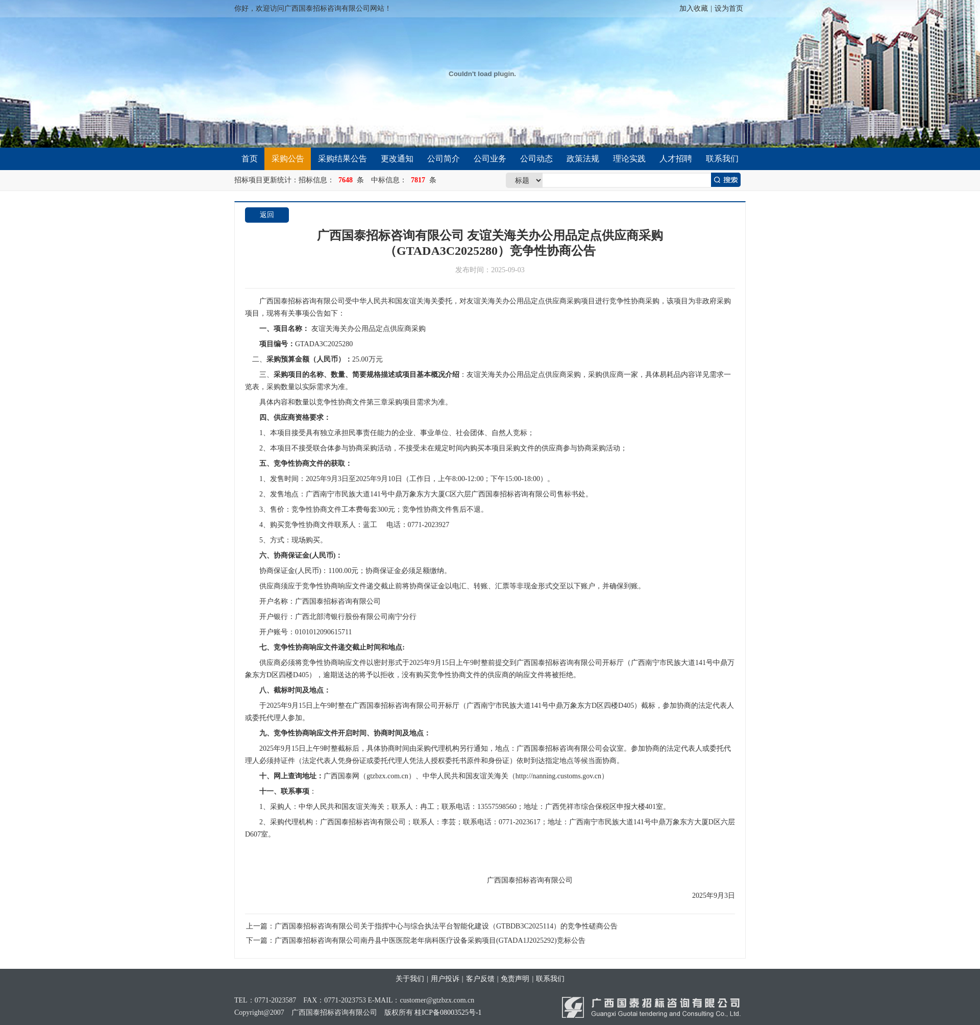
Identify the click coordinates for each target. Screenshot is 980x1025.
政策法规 (583, 158)
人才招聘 (675, 158)
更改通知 (397, 158)
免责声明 (515, 979)
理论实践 (629, 158)
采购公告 (288, 158)
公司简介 (443, 158)
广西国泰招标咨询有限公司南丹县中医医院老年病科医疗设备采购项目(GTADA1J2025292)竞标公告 (430, 940)
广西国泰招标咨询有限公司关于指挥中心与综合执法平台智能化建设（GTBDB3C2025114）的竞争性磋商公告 (446, 926)
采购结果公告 (342, 158)
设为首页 (729, 8)
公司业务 (490, 158)
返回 (267, 215)
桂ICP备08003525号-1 (447, 1012)
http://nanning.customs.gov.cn (508, 776)
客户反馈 (480, 979)
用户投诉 (445, 979)
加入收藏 (693, 8)
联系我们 (722, 158)
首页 (249, 158)
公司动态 (536, 158)
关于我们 (410, 979)
